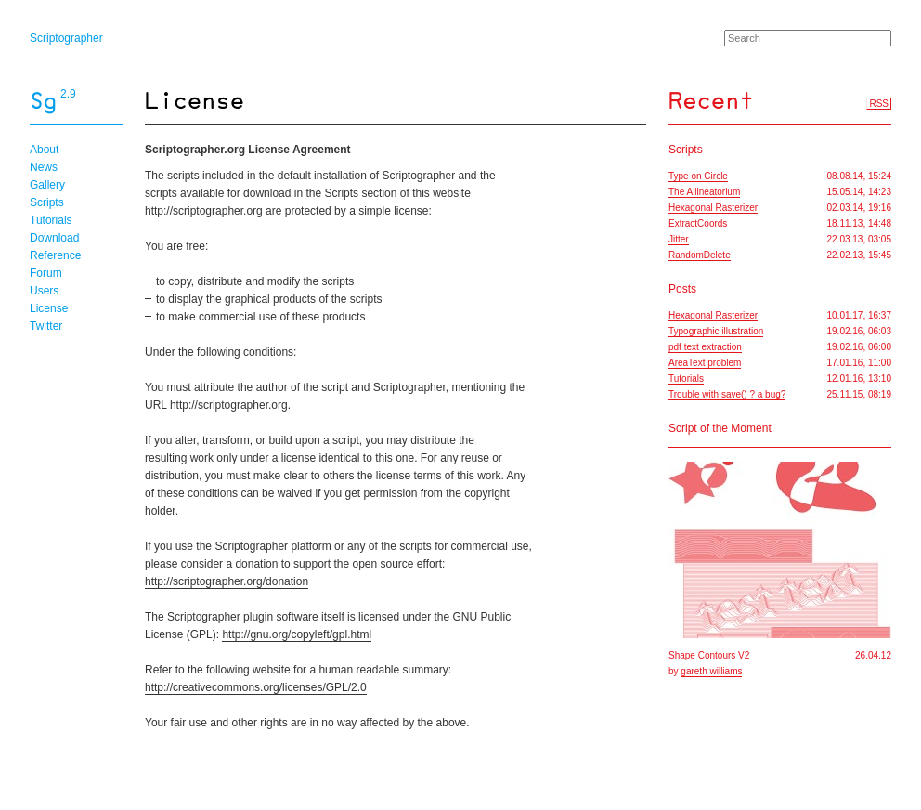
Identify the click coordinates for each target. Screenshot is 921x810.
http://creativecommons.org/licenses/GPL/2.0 (256, 687)
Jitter (678, 239)
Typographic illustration (715, 331)
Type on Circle (698, 176)
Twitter (46, 326)
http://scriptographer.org (229, 405)
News (44, 167)
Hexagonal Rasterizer (713, 207)
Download (54, 237)
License (49, 308)
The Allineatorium (704, 192)
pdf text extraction (705, 347)
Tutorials (51, 220)
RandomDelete (699, 255)
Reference (55, 255)
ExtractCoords (697, 223)
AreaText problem (704, 363)
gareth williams (711, 671)
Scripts (47, 202)
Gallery (47, 184)
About (44, 149)
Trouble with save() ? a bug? (726, 394)
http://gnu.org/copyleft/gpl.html (296, 634)
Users (44, 290)
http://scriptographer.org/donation (226, 581)
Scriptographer (66, 38)
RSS (879, 103)
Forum (46, 273)
